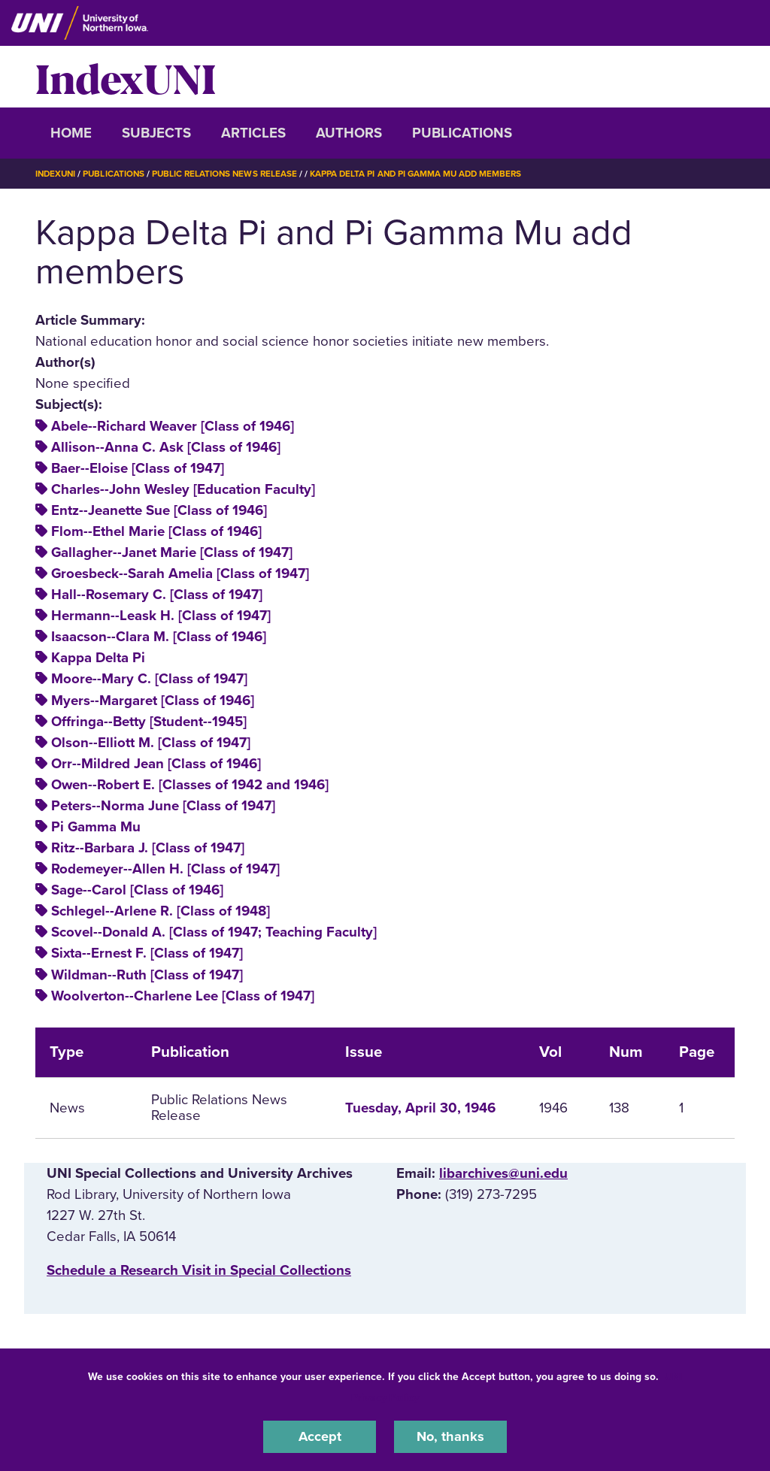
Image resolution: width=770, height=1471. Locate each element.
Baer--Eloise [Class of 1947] (137, 467)
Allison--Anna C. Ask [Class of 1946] (165, 446)
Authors (349, 133)
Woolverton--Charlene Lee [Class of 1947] (182, 995)
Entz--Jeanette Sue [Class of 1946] (159, 510)
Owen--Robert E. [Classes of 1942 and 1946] (190, 784)
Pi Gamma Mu (96, 827)
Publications (462, 133)
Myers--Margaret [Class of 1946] (152, 700)
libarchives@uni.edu (503, 1173)
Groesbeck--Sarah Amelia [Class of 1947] (180, 573)
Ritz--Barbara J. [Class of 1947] (147, 848)
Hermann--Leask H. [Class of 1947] (161, 615)
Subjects (156, 133)
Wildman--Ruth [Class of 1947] (147, 974)
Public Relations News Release (230, 173)
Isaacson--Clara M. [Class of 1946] (158, 636)
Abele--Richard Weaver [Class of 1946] (172, 425)
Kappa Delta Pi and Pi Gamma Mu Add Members (427, 173)
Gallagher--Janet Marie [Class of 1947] (172, 552)
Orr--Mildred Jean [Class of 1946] (156, 763)
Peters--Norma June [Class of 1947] (163, 806)
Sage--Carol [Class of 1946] (137, 890)
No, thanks (450, 1436)
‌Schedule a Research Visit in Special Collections (199, 1269)
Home (71, 133)
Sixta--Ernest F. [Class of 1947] (147, 953)
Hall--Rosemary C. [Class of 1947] (156, 594)
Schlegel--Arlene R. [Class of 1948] (160, 911)
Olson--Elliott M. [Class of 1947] (150, 742)
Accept (319, 1436)
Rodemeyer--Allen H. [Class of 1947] (165, 869)
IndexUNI (125, 76)
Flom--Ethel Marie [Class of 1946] (156, 531)
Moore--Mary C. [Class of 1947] (149, 678)
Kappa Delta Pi (98, 657)
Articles (253, 133)
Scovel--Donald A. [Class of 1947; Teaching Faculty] (214, 932)
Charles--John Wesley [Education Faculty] (183, 489)
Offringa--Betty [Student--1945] (149, 721)
